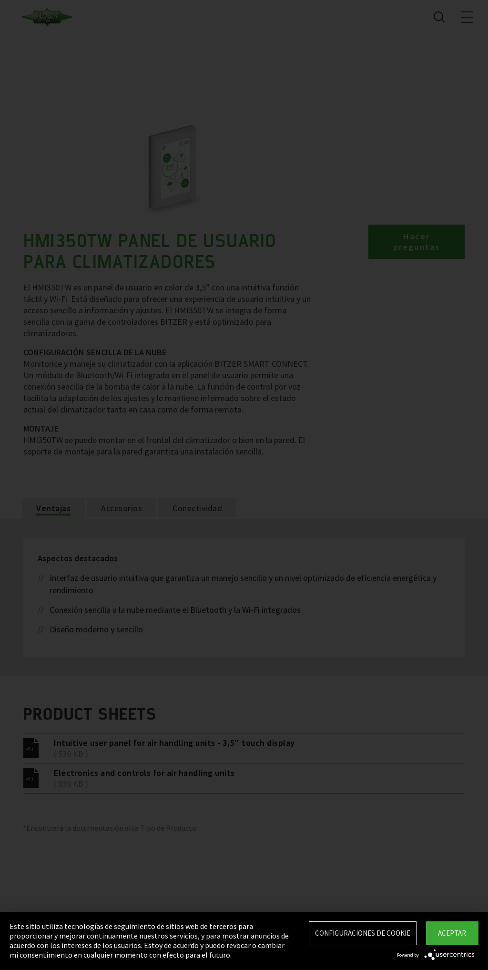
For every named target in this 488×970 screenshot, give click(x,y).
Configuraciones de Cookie (362, 933)
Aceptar (452, 933)
